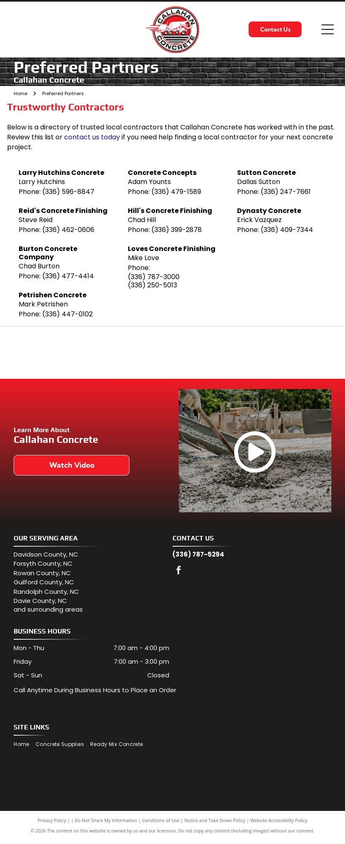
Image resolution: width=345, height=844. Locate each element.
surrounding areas (55, 613)
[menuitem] (24, 748)
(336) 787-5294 (198, 558)
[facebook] (178, 575)
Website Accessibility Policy (278, 824)
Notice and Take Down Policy (215, 824)
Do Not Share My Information (106, 824)
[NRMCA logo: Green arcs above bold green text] (120, 354)
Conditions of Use (161, 824)
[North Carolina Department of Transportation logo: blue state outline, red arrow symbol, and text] (224, 354)
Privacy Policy (52, 824)
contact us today (92, 137)
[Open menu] (327, 29)
